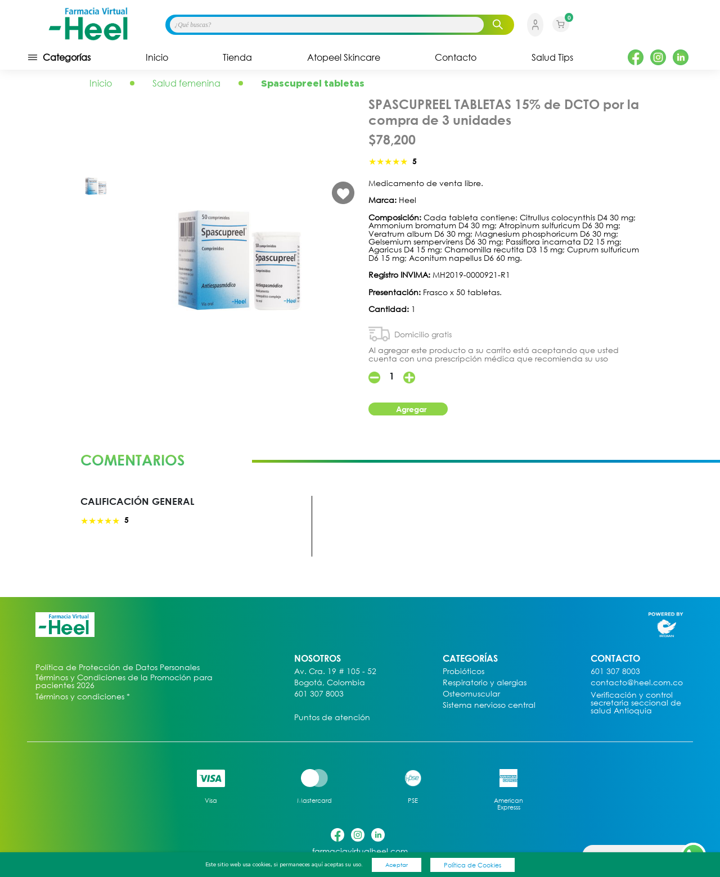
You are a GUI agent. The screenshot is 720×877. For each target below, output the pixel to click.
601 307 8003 (319, 694)
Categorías (59, 57)
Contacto (455, 57)
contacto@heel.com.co (637, 683)
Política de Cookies (472, 865)
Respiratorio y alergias (484, 683)
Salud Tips (552, 57)
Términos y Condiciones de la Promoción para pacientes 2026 (124, 681)
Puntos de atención (332, 717)
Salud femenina (186, 83)
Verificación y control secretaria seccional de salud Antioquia (636, 703)
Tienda (237, 57)
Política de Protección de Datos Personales (117, 667)
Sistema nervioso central (489, 705)
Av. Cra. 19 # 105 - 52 (335, 671)
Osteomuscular (471, 694)
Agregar (411, 409)
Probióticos (463, 671)
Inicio (157, 57)
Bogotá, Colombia (329, 683)
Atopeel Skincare (343, 57)
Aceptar (396, 864)
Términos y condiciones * (82, 697)
